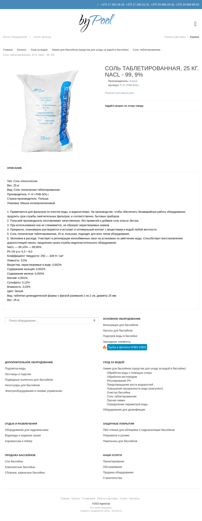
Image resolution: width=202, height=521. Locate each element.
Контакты (134, 498)
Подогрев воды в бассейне (120, 336)
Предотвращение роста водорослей (130, 384)
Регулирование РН (119, 380)
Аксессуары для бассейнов (22, 385)
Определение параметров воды (127, 404)
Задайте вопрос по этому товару (124, 106)
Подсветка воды (15, 368)
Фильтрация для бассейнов (120, 325)
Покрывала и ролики (116, 435)
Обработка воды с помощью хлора (129, 372)
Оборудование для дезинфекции (124, 409)
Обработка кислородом (122, 376)
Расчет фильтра (42, 37)
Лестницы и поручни (18, 374)
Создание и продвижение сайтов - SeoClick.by (101, 511)
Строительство (112, 477)
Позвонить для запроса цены (119, 93)
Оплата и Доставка (175, 37)
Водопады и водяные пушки (23, 435)
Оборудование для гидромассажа (26, 429)
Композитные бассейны (20, 467)
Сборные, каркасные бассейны (25, 472)
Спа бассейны (14, 461)
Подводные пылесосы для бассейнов (29, 379)
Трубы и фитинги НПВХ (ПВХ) (127, 347)
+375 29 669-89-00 (187, 4)
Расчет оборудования (15, 37)
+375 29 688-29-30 (162, 4)
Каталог (75, 498)
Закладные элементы (117, 341)
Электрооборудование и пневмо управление (33, 390)
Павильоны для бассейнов (120, 441)
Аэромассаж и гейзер (18, 441)
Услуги (123, 498)
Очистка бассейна (118, 392)
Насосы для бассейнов (118, 330)
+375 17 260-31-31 (137, 4)
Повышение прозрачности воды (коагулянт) (135, 388)
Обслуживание (112, 466)
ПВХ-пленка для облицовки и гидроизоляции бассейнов (139, 429)
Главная (65, 498)
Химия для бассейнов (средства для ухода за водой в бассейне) (144, 368)
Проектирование (113, 461)
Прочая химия (116, 400)
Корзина (194, 37)
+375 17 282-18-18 (112, 4)
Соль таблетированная (122, 396)
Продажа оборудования (118, 472)
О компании (88, 498)
